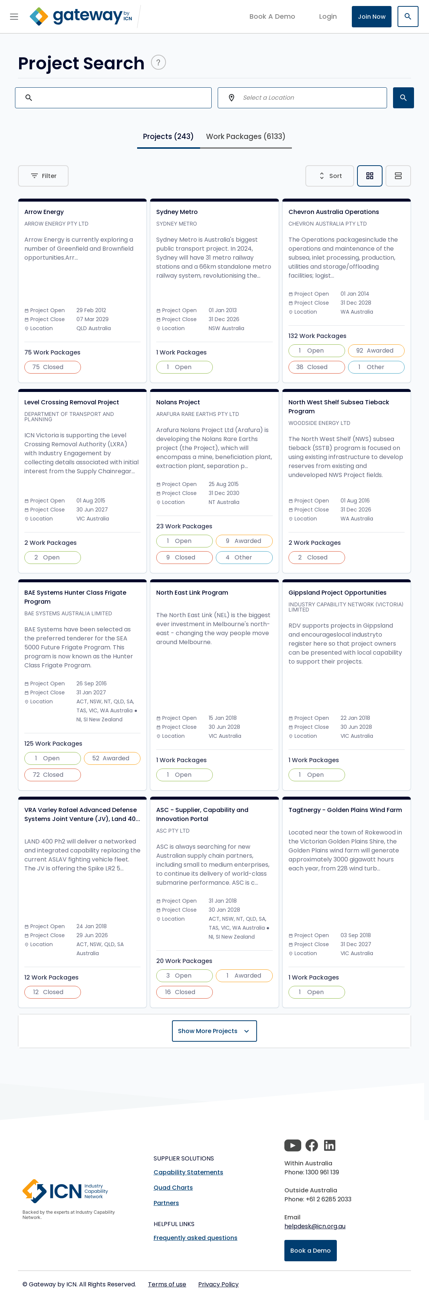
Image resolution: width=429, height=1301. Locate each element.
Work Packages (246, 137)
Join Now (372, 16)
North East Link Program (192, 592)
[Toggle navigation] (14, 16)
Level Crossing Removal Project (71, 402)
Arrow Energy (44, 212)
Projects (168, 137)
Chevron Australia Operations (333, 212)
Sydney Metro (177, 212)
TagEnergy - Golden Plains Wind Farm (345, 810)
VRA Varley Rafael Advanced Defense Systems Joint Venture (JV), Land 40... (82, 814)
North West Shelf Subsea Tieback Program (338, 407)
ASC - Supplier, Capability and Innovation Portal (202, 814)
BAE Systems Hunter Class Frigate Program (75, 597)
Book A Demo (272, 16)
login (328, 16)
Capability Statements (188, 1172)
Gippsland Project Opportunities (337, 592)
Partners (166, 1203)
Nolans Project (178, 402)
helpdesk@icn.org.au (314, 1226)
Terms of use (167, 1284)
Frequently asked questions (196, 1238)
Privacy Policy (218, 1284)
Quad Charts (173, 1187)
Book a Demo (310, 1250)
